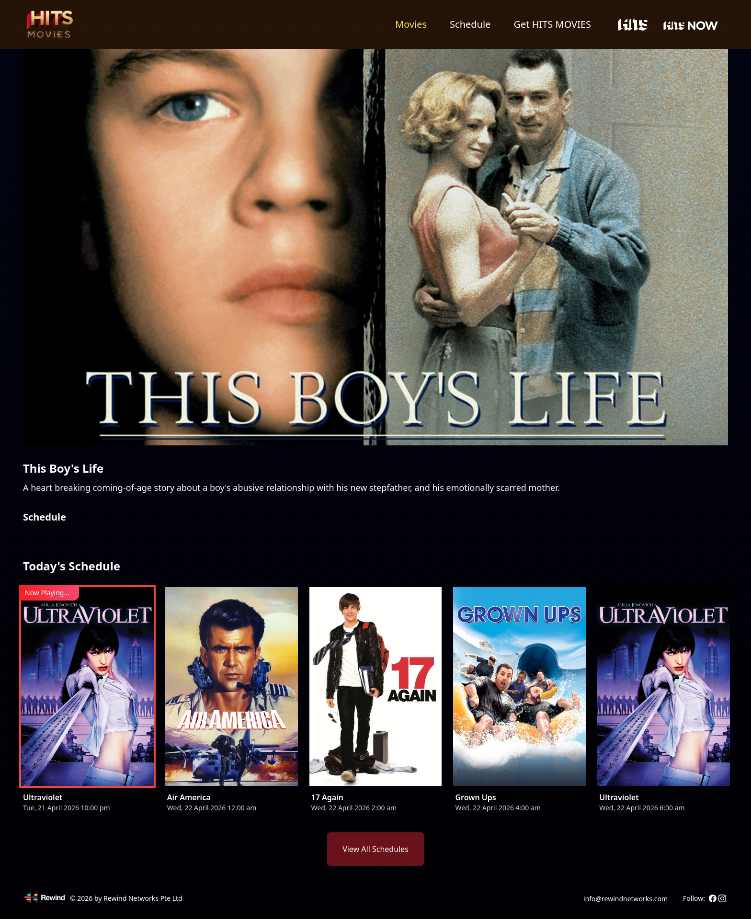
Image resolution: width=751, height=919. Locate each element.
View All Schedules (375, 849)
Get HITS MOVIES (552, 24)
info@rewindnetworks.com (625, 898)
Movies (411, 24)
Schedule (470, 24)
